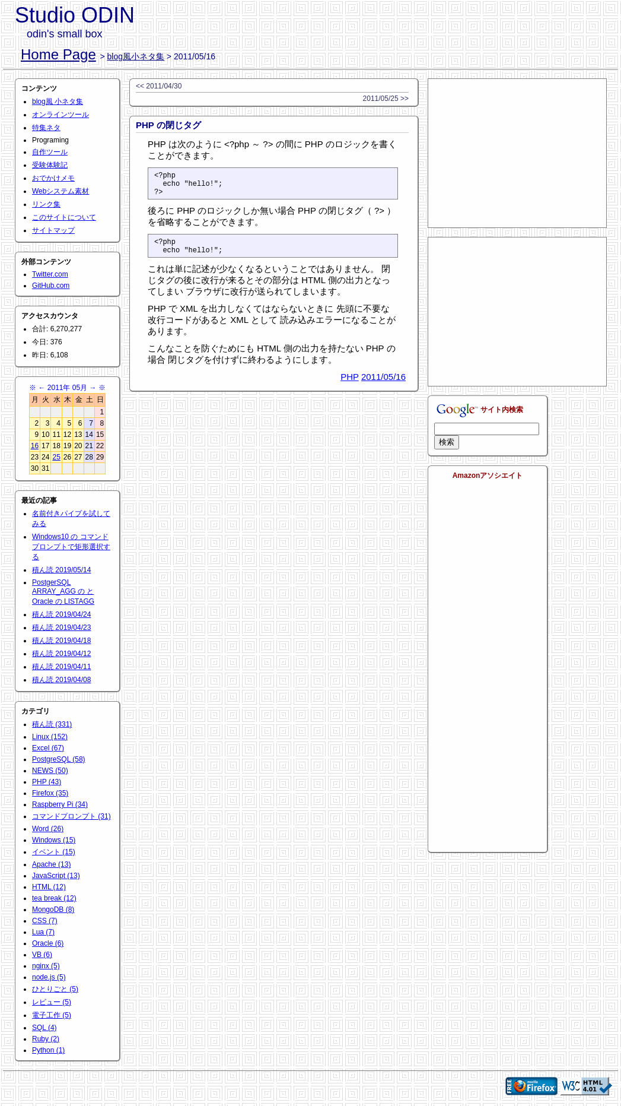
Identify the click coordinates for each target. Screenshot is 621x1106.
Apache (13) (51, 864)
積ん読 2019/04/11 (61, 667)
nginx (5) (46, 966)
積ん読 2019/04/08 (61, 680)
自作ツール (50, 152)
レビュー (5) (51, 1002)
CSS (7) (45, 921)
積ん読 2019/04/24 (61, 614)
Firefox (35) (50, 793)
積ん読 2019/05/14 (61, 570)
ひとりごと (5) (55, 989)
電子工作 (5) (51, 1015)
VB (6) (42, 954)
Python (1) (48, 1050)
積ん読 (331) (52, 724)
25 (56, 457)
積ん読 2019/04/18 (61, 640)
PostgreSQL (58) (58, 759)
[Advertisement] (517, 153)
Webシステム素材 (60, 191)
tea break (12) (54, 898)
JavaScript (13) (56, 876)
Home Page (58, 54)
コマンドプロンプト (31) (71, 816)
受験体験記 (50, 165)
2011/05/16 (383, 386)
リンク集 (46, 204)
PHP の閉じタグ (168, 125)
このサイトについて (64, 217)
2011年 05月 (67, 388)
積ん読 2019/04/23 (61, 627)
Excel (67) (48, 748)
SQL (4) (44, 1027)
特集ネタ (46, 127)
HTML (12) (49, 887)
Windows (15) (53, 840)
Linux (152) (50, 737)
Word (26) (47, 829)
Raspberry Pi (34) (60, 804)
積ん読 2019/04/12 (61, 653)
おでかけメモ (53, 178)
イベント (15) (53, 852)
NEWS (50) (50, 770)
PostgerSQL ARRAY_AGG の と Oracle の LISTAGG (63, 592)
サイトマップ (53, 230)
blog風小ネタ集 (135, 56)
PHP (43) (46, 782)
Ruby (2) (45, 1039)
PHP (349, 386)
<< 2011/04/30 (158, 86)
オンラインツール (60, 114)
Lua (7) (43, 932)
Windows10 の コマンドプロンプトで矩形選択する (71, 547)
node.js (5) (49, 977)
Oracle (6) (47, 943)
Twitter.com (50, 274)
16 (35, 446)
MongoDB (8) (53, 909)
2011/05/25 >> (386, 98)
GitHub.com (50, 285)
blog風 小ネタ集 (57, 101)
